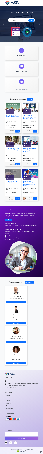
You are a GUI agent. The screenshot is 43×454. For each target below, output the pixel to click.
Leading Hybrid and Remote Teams (12, 182)
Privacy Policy (9, 408)
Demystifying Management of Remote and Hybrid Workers (29, 183)
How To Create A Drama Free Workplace (12, 115)
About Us (8, 395)
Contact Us (8, 403)
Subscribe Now (21, 438)
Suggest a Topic (10, 413)
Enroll (17, 131)
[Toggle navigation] (36, 3)
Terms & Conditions (11, 406)
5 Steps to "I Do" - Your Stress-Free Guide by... (12, 149)
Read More (8, 220)
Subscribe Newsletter (11, 428)
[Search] (18, 20)
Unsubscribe (9, 430)
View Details (16, 302)
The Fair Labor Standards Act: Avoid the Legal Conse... (29, 117)
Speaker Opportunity (11, 411)
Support (8, 400)
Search (31, 20)
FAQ (7, 398)
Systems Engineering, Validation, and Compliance (29, 150)
